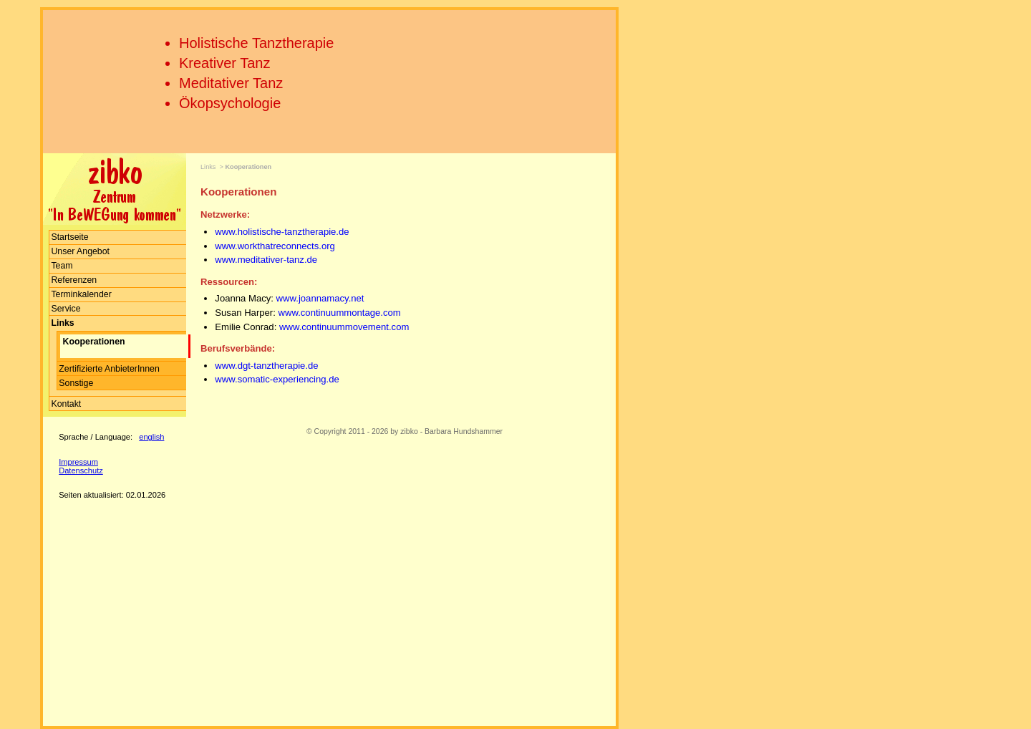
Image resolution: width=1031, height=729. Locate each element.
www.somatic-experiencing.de (277, 379)
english (151, 437)
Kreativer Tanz (224, 63)
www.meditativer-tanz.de (266, 259)
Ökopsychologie (230, 103)
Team (61, 266)
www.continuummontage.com (340, 312)
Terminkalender (81, 294)
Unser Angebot (80, 251)
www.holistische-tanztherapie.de (282, 231)
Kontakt (66, 404)
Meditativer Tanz (231, 83)
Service (65, 309)
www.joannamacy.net (319, 298)
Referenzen (74, 280)
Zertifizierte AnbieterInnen (109, 369)
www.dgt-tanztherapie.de (266, 365)
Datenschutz (81, 470)
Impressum (78, 462)
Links (208, 166)
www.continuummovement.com (344, 327)
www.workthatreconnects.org (275, 246)
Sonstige (76, 383)
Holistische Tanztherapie (256, 43)
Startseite (69, 237)
